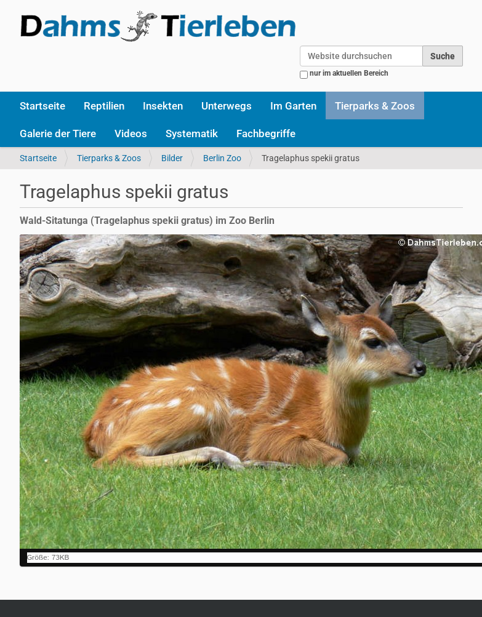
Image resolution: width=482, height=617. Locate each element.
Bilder (172, 158)
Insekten (163, 106)
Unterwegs (226, 106)
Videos (130, 133)
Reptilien (104, 106)
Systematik (192, 133)
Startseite (42, 106)
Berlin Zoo (222, 158)
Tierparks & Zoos (375, 106)
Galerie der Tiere (58, 133)
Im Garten (293, 106)
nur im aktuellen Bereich (349, 73)
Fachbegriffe (265, 133)
